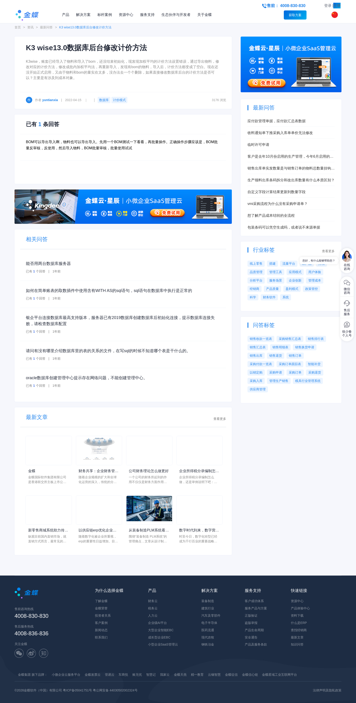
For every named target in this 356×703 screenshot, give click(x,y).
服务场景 (275, 280)
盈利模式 (292, 289)
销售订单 (295, 355)
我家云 (165, 674)
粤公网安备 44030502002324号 (115, 690)
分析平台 (256, 280)
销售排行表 (316, 339)
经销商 (254, 289)
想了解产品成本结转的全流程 (271, 215)
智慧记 (151, 674)
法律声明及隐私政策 (327, 690)
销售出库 (256, 355)
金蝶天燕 (180, 674)
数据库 (104, 100)
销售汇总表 (258, 347)
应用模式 (295, 272)
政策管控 (311, 289)
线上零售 (256, 263)
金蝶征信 (231, 674)
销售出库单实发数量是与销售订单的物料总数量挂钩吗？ (289, 168)
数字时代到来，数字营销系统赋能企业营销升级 (199, 530)
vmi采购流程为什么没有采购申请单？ (277, 204)
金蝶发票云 (93, 674)
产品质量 (272, 289)
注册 (337, 5)
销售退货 (275, 355)
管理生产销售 (278, 381)
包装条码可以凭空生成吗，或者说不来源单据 (283, 227)
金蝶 (31, 471)
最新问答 (46, 27)
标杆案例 (104, 15)
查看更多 (219, 419)
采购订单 (295, 372)
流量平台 (288, 263)
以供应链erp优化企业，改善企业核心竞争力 (97, 530)
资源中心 (126, 15)
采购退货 (314, 372)
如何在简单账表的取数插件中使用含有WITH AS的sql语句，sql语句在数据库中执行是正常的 (109, 290)
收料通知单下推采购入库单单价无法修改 (280, 133)
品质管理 (256, 272)
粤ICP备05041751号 (77, 690)
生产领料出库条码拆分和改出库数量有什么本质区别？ (291, 180)
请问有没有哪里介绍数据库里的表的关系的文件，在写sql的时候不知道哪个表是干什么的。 (108, 351)
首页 (18, 27)
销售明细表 (280, 347)
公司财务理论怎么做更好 (149, 471)
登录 (327, 5)
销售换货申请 (304, 347)
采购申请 (275, 372)
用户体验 (314, 272)
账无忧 (137, 674)
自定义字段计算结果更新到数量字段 (276, 192)
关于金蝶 (204, 15)
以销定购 (256, 372)
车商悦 (123, 674)
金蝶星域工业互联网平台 (279, 674)
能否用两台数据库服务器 (48, 263)
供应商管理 (258, 389)
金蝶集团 (24, 674)
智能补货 (314, 364)
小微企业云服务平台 (66, 674)
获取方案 (295, 15)
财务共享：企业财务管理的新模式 (99, 471)
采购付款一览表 (261, 364)
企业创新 (295, 280)
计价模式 (119, 100)
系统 (285, 297)
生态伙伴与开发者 (175, 15)
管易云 (109, 674)
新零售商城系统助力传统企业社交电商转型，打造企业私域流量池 (48, 530)
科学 (253, 297)
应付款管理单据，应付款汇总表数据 (276, 121)
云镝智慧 (214, 674)
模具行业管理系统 (308, 381)
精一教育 (197, 674)
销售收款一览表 (261, 339)
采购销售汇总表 (290, 339)
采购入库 (256, 381)
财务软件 (269, 297)
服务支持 (147, 15)
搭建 (272, 263)
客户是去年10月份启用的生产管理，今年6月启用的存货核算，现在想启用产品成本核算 (290, 157)
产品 (65, 15)
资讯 (30, 27)
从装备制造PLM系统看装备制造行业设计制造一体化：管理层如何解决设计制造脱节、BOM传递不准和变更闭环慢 (149, 530)
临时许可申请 (258, 145)
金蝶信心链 (250, 674)
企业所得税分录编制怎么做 (199, 471)
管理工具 (275, 272)
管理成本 (314, 280)
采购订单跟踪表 (290, 364)
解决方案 (83, 15)
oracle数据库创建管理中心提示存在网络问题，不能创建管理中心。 (86, 378)
